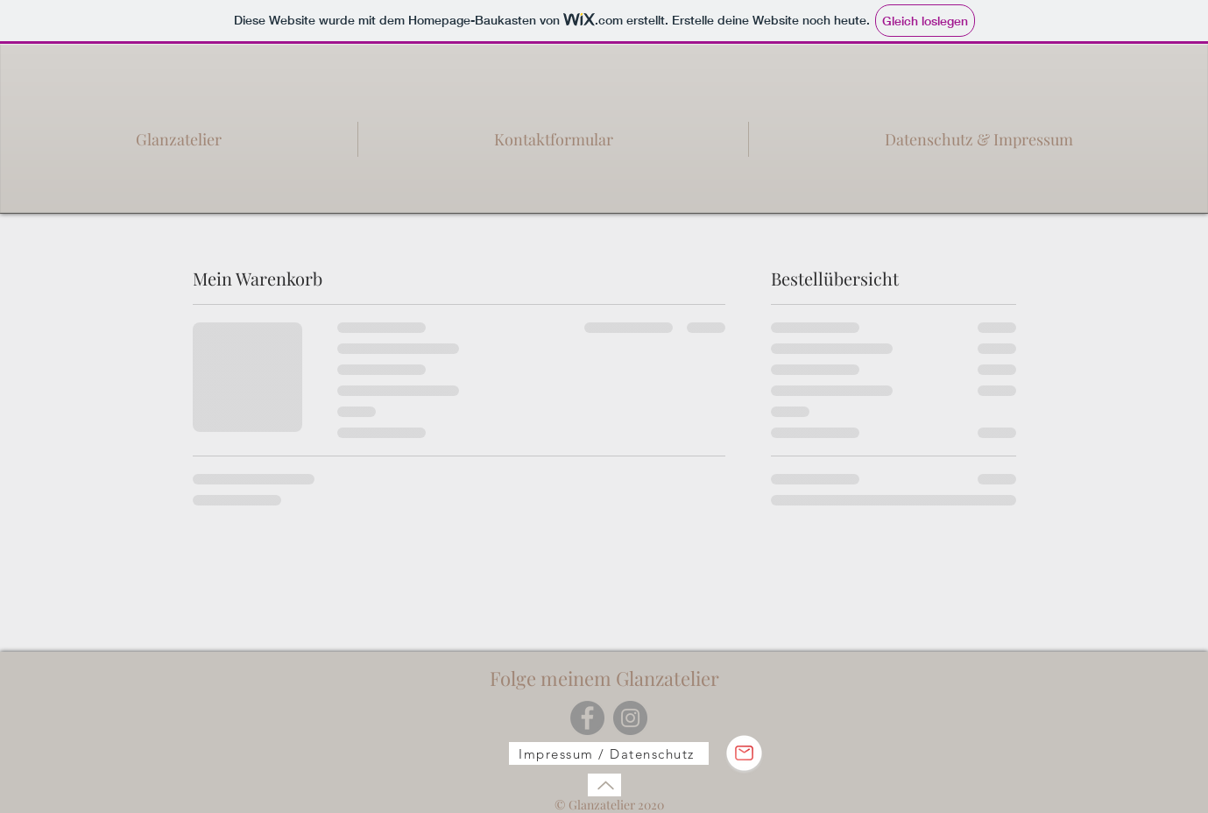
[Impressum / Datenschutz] (609, 753)
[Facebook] (587, 718)
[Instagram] (630, 718)
